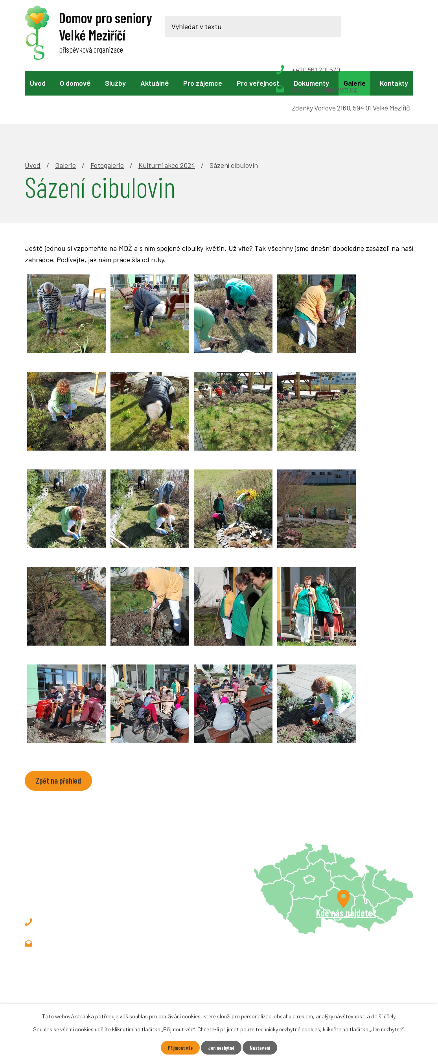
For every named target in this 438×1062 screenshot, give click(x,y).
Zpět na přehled (60, 727)
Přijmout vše (178, 1047)
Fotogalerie (107, 111)
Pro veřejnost (258, 83)
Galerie (355, 83)
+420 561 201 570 (78, 868)
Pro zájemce (202, 83)
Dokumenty (311, 83)
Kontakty (394, 83)
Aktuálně (154, 83)
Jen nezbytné (221, 1047)
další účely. (383, 1015)
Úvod (38, 83)
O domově (75, 83)
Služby (115, 83)
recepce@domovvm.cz (87, 889)
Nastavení (262, 1047)
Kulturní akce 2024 (166, 111)
